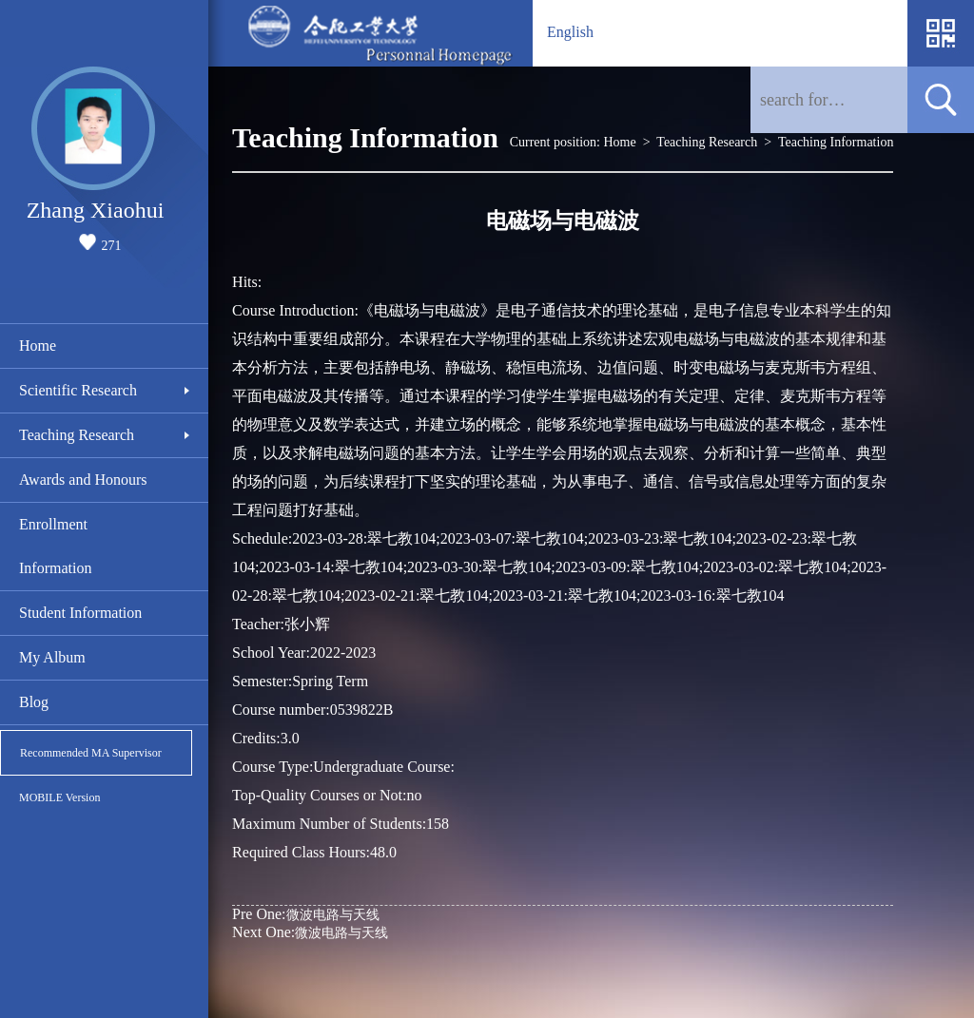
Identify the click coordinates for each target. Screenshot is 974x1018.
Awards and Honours (83, 479)
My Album (52, 657)
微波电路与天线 (305, 914)
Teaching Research (76, 435)
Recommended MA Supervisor (91, 752)
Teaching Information (835, 142)
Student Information (80, 613)
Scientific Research (78, 390)
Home (37, 345)
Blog (34, 702)
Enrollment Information (55, 546)
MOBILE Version (59, 797)
